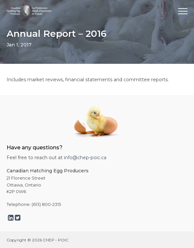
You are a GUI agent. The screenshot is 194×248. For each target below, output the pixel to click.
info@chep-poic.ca (85, 158)
